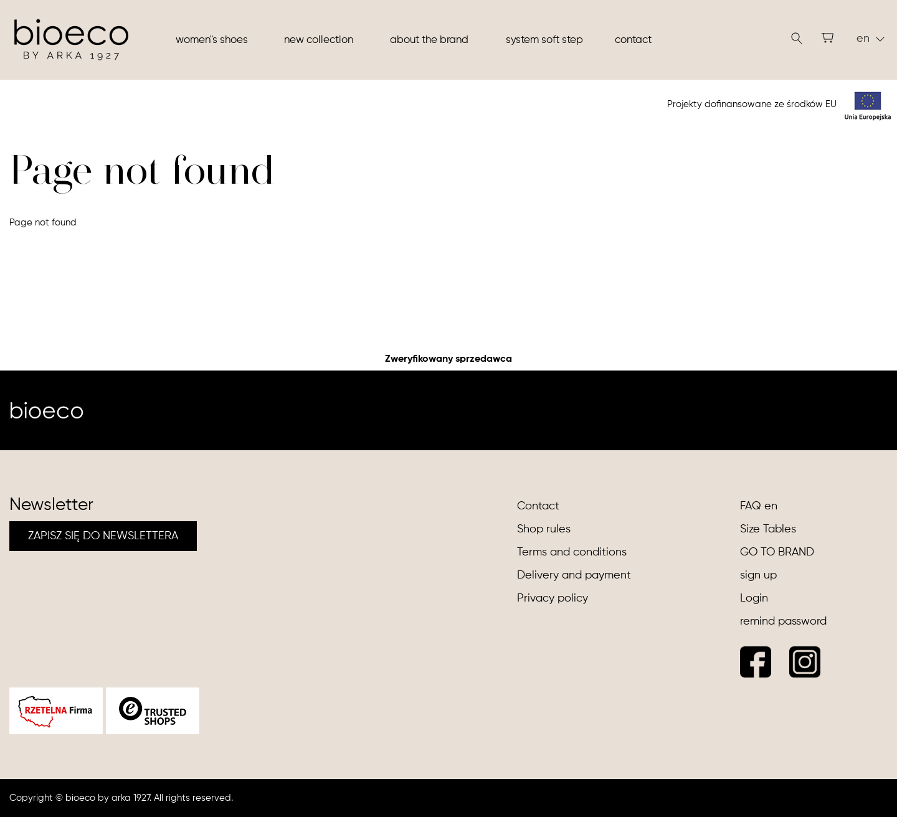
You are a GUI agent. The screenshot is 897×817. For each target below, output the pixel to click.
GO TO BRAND (777, 552)
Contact (633, 40)
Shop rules (544, 529)
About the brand (429, 40)
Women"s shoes (212, 40)
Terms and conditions (572, 552)
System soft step (544, 40)
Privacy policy (552, 598)
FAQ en (758, 506)
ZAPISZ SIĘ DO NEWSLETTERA (103, 536)
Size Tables (768, 529)
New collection (318, 40)
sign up (758, 575)
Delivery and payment (574, 575)
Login (754, 598)
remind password (783, 621)
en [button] (871, 38)
